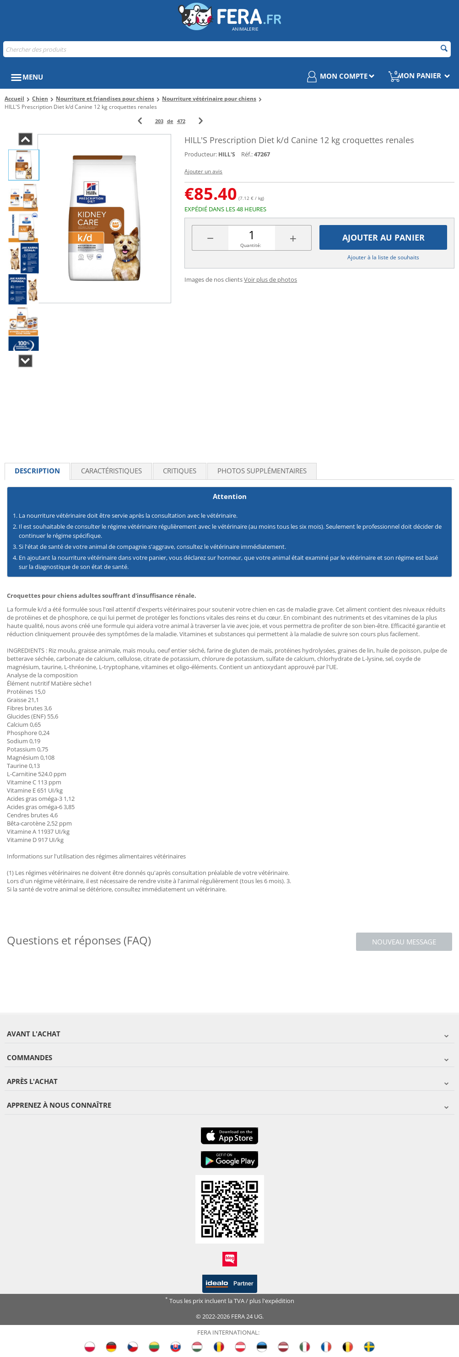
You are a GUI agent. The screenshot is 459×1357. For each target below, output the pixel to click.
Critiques (179, 470)
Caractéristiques (111, 470)
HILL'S (226, 154)
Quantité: (250, 245)
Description (37, 470)
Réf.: (247, 154)
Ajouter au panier (383, 237)
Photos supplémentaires (262, 470)
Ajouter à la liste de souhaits (383, 257)
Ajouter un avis (203, 171)
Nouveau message (404, 941)
